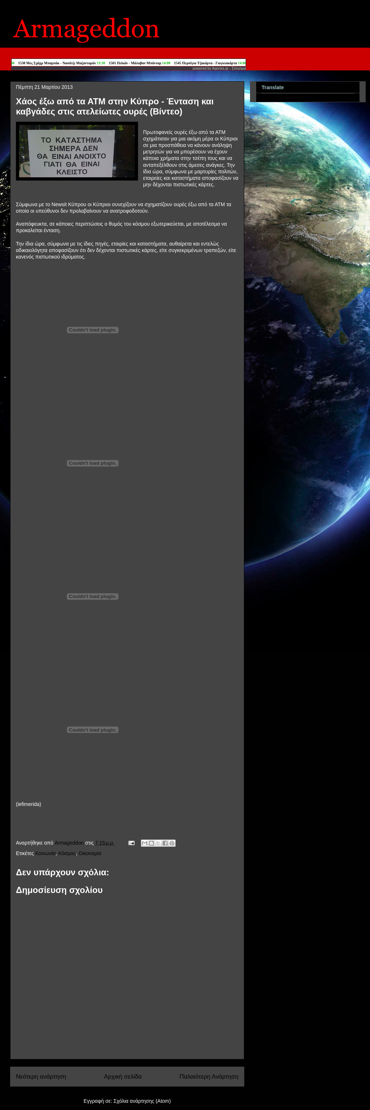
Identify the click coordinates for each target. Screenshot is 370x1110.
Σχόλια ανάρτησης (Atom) (142, 1101)
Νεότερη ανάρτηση (41, 1076)
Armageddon (70, 843)
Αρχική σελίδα (123, 1076)
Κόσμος (67, 853)
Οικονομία (90, 853)
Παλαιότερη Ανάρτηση (209, 1076)
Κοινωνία (45, 853)
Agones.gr (220, 68)
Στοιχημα (239, 68)
